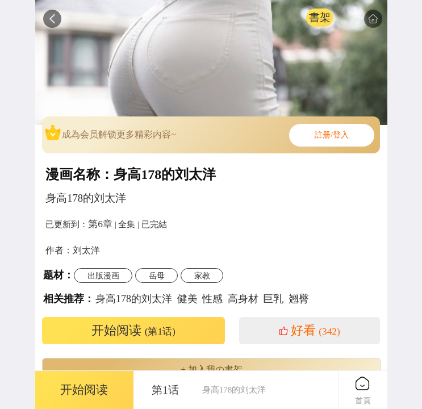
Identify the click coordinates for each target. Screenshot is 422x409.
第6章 (100, 223)
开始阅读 (133, 330)
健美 (187, 298)
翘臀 (299, 298)
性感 (212, 298)
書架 (320, 17)
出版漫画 (103, 275)
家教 (202, 275)
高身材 (243, 298)
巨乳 (273, 298)
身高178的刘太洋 (133, 298)
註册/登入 (332, 135)
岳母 (157, 275)
